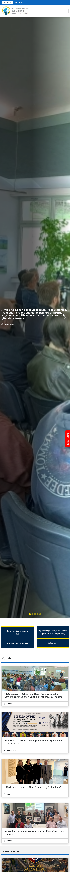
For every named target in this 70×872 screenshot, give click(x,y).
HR (20, 2)
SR (16, 2)
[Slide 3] (35, 614)
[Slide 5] (40, 614)
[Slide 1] (30, 614)
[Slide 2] (32, 614)
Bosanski (7, 2)
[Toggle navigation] (65, 10)
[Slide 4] (38, 614)
